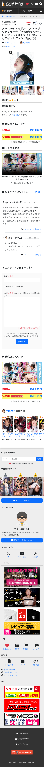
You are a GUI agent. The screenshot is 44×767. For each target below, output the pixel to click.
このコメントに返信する (32, 229)
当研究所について (11, 672)
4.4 (28, 23)
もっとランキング (22, 500)
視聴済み (8, 286)
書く (38, 192)
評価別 (6, 11)
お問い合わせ (9, 670)
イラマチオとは (10, 675)
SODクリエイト (11, 16)
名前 (8, 276)
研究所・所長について (22, 540)
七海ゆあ (25, 42)
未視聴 (19, 286)
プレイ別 (24, 11)
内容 (22, 294)
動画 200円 (36, 130)
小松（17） (11, 46)
